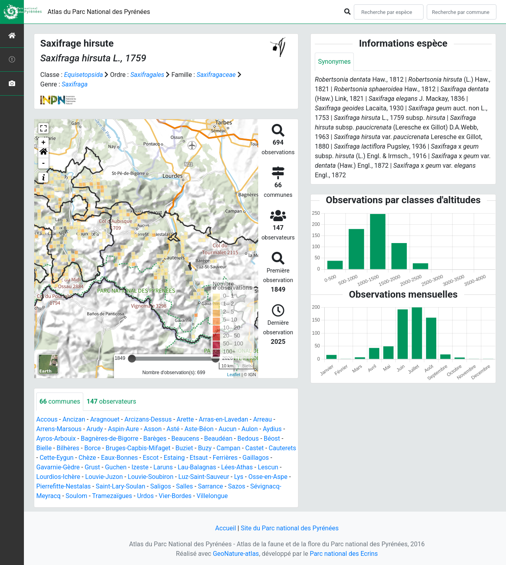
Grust (92, 467)
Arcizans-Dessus (148, 419)
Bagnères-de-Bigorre (110, 438)
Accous (46, 419)
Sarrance (210, 486)
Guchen (115, 467)
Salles (184, 486)
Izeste (140, 467)
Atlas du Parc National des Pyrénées (98, 12)
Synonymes (334, 61)
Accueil (225, 528)
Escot (151, 457)
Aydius (272, 429)
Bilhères (68, 448)
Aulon (249, 429)
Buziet (184, 448)
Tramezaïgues (112, 496)
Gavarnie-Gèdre (58, 467)
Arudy (94, 429)
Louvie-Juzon (104, 477)
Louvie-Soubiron (151, 477)
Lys (238, 477)
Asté (173, 429)
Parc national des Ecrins (344, 553)
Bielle (44, 448)
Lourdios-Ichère (58, 477)
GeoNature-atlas (236, 553)
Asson (153, 429)
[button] (43, 153)
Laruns (163, 467)
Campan (229, 448)
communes (59, 401)
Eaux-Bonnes (119, 457)
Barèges (155, 438)
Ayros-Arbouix (56, 438)
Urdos (145, 496)
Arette (185, 419)
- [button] (43, 163)
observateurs (111, 401)
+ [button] (43, 142)
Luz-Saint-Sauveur (203, 477)
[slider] (132, 359)
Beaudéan (218, 438)
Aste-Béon (199, 429)
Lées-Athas (237, 467)
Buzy (205, 448)
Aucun (227, 429)
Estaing (174, 457)
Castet (254, 448)
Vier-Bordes (175, 496)
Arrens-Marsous (59, 429)
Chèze (87, 457)
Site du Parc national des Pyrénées (290, 528)
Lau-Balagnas (197, 467)
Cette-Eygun (56, 457)
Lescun (268, 467)
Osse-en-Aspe (267, 477)
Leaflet (233, 374)
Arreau (262, 419)
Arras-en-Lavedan (223, 419)
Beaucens (185, 438)
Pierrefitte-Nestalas (63, 486)
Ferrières (225, 457)
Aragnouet (105, 419)
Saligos (160, 486)
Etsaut (199, 457)
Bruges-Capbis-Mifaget (138, 448)
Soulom (77, 496)
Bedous (248, 438)
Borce (92, 448)
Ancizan (74, 419)
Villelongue (212, 496)
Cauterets (282, 448)
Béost (272, 438)
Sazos (236, 486)
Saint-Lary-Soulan (120, 486)
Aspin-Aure (123, 429)
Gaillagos (256, 457)
